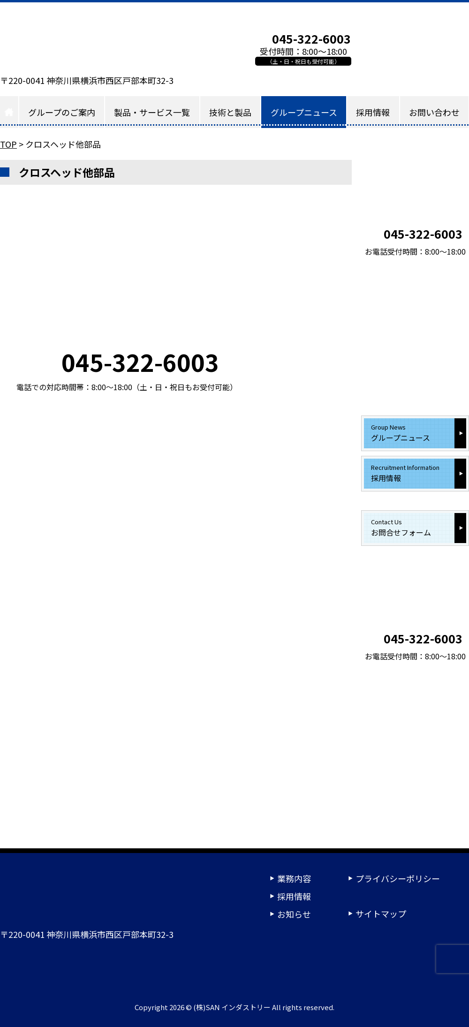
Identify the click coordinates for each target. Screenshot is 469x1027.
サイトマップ (381, 913)
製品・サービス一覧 (152, 112)
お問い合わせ (434, 112)
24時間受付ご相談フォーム (356, 965)
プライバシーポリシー (398, 878)
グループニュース (304, 112)
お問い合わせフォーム (415, 48)
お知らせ (294, 914)
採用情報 (373, 112)
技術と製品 (230, 112)
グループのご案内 (61, 112)
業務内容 (294, 878)
